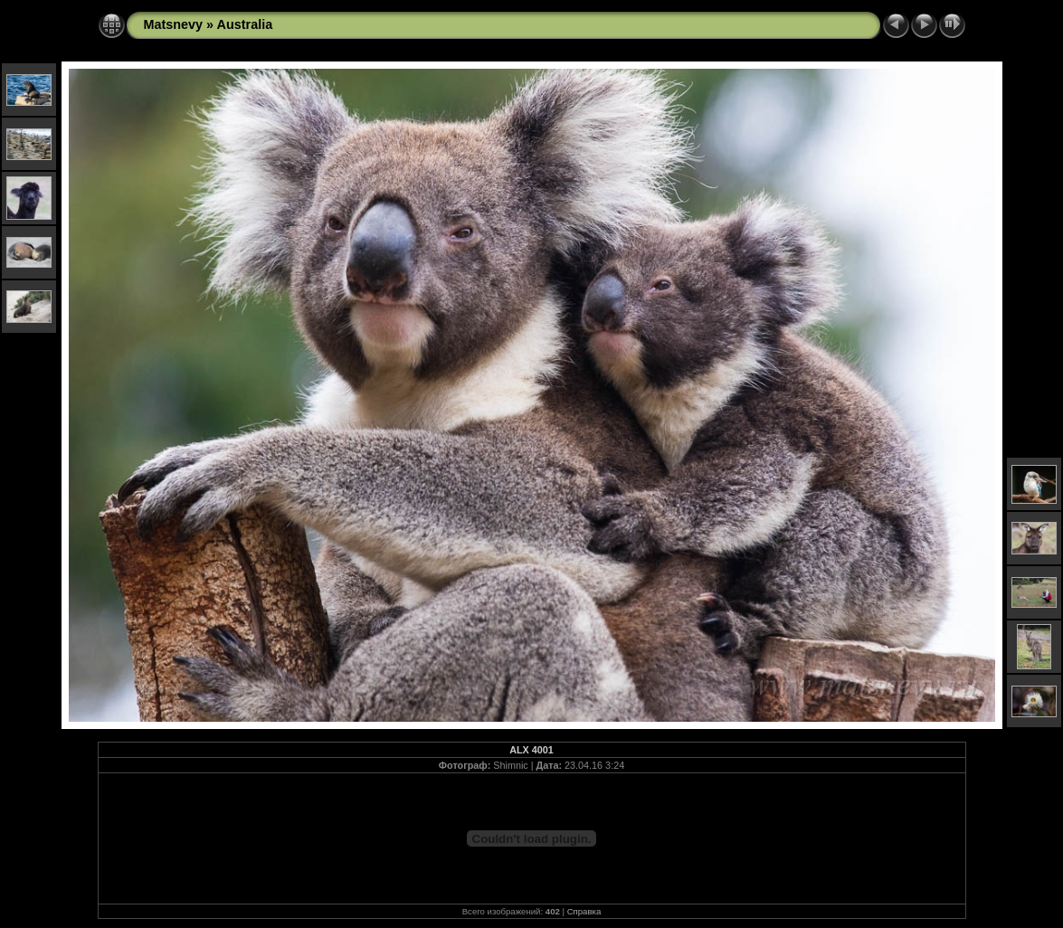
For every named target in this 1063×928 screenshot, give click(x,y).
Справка (584, 911)
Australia (245, 24)
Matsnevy (174, 24)
